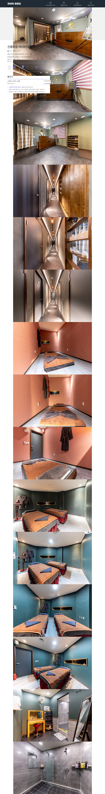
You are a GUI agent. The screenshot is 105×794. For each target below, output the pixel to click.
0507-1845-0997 (44, 51)
